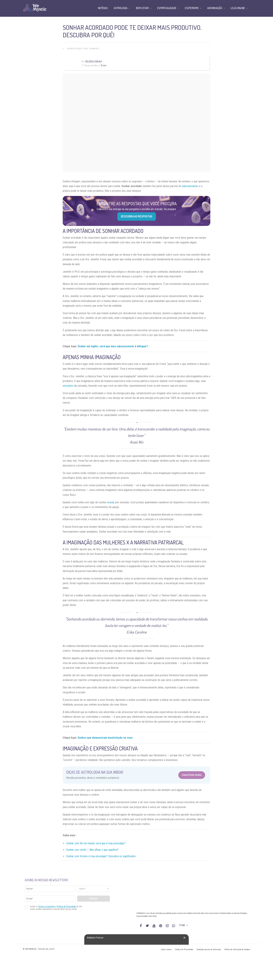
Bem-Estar (142, 8)
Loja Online (238, 8)
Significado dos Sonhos (83, 48)
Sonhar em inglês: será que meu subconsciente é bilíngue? (112, 346)
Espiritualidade (166, 8)
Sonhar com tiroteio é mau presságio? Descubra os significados (101, 856)
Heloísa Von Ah (93, 61)
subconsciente (190, 186)
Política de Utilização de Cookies (237, 949)
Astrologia (120, 8)
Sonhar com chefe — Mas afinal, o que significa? (92, 849)
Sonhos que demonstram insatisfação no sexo (105, 737)
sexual (110, 502)
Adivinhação (214, 8)
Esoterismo (192, 8)
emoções (68, 385)
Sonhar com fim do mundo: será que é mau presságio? (95, 843)
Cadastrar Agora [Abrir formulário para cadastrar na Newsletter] (192, 775)
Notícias (103, 8)
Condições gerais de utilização (209, 949)
